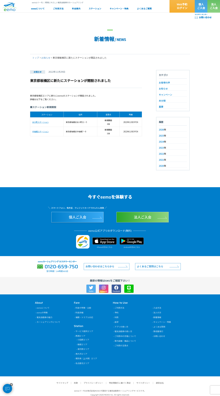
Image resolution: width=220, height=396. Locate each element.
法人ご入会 (214, 6)
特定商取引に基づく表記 (120, 382)
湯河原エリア (84, 349)
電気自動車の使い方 (123, 331)
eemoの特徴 (42, 312)
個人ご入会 (201, 6)
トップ (35, 57)
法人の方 (158, 312)
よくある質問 (160, 326)
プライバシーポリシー (93, 382)
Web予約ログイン (182, 6)
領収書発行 (159, 331)
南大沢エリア (82, 353)
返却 (117, 322)
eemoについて (38, 8)
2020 (161, 165)
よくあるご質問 (144, 8)
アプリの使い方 (122, 326)
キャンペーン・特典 (119, 8)
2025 (161, 135)
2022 (161, 153)
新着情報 (158, 317)
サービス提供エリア (85, 331)
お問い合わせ (205, 17)
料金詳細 (80, 312)
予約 (117, 312)
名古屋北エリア (83, 363)
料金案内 (76, 8)
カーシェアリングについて (48, 322)
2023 (161, 147)
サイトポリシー (143, 382)
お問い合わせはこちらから (100, 266)
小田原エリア (84, 339)
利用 (117, 317)
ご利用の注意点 (122, 345)
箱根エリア (83, 344)
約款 (76, 382)
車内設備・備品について (125, 341)
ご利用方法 (58, 8)
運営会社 (160, 382)
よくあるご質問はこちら (150, 266)
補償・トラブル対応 (85, 317)
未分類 (162, 100)
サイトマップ (62, 382)
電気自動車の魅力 (45, 317)
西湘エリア (81, 335)
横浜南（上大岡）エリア (87, 358)
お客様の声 (164, 82)
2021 (161, 159)
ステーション (95, 8)
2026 (161, 129)
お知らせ (45, 57)
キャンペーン (165, 94)
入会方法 (158, 307)
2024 (161, 141)
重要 (161, 106)
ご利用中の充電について (125, 336)
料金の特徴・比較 (84, 307)
